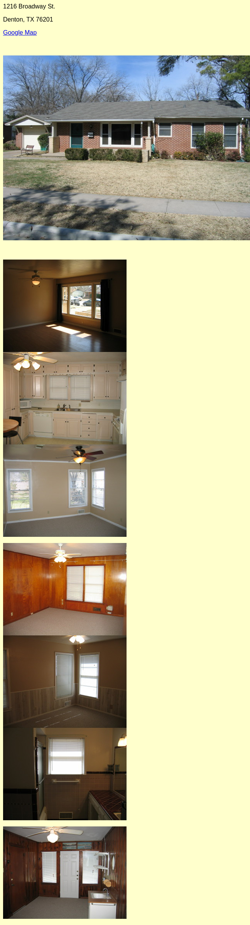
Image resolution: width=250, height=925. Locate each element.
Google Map (20, 32)
